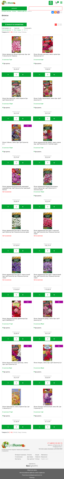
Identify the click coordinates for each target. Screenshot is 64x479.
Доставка (30, 457)
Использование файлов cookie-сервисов (32, 472)
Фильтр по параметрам (14, 24)
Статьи (37, 459)
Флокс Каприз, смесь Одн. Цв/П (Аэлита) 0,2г (48, 362)
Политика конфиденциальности (32, 475)
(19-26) (15, 32)
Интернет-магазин (6, 11)
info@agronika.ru (57, 446)
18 (24, 30)
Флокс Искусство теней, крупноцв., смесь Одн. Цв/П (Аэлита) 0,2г (15, 363)
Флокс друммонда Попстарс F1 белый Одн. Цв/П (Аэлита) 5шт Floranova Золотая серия (15, 231)
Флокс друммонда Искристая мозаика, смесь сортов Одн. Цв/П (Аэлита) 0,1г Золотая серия (46, 188)
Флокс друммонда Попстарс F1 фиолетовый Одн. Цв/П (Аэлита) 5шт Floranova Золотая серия (47, 276)
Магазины (44, 454)
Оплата (29, 454)
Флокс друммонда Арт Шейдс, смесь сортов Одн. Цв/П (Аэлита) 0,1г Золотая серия (47, 143)
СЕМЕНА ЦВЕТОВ (22, 11)
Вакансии (44, 457)
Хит (4, 19)
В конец (24, 32)
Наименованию (6, 30)
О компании (19, 457)
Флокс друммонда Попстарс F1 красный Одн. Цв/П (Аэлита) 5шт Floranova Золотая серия (46, 232)
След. (19, 32)
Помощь (32, 477)
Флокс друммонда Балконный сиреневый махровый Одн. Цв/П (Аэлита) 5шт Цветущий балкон (16, 188)
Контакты (18, 459)
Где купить (6, 63)
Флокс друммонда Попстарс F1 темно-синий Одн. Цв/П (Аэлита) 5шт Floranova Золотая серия (16, 276)
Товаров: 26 (5, 32)
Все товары (17, 30)
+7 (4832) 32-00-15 (54, 443)
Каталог (14, 8)
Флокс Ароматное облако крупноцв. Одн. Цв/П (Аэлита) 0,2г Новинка (16, 55)
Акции (37, 454)
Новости (37, 457)
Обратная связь (32, 470)
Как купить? (30, 459)
